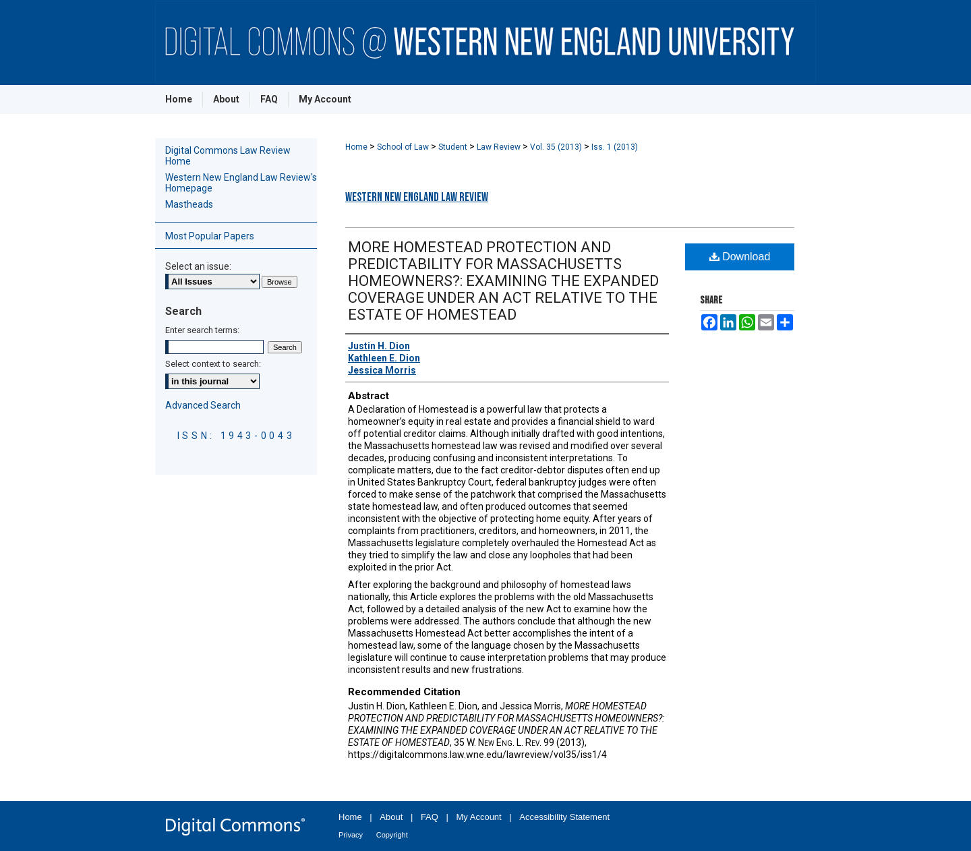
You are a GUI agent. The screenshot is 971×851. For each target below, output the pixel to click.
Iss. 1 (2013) (614, 147)
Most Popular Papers (209, 236)
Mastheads (189, 204)
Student (453, 147)
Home (357, 147)
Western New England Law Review (416, 197)
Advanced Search (203, 405)
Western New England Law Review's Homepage (241, 183)
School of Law (404, 147)
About (391, 817)
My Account (479, 817)
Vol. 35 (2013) (557, 147)
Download (740, 256)
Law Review (500, 147)
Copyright (392, 835)
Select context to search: (213, 364)
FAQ (429, 817)
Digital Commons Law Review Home (228, 156)
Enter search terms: (202, 330)
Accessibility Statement (564, 817)
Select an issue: (198, 266)
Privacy (351, 835)
